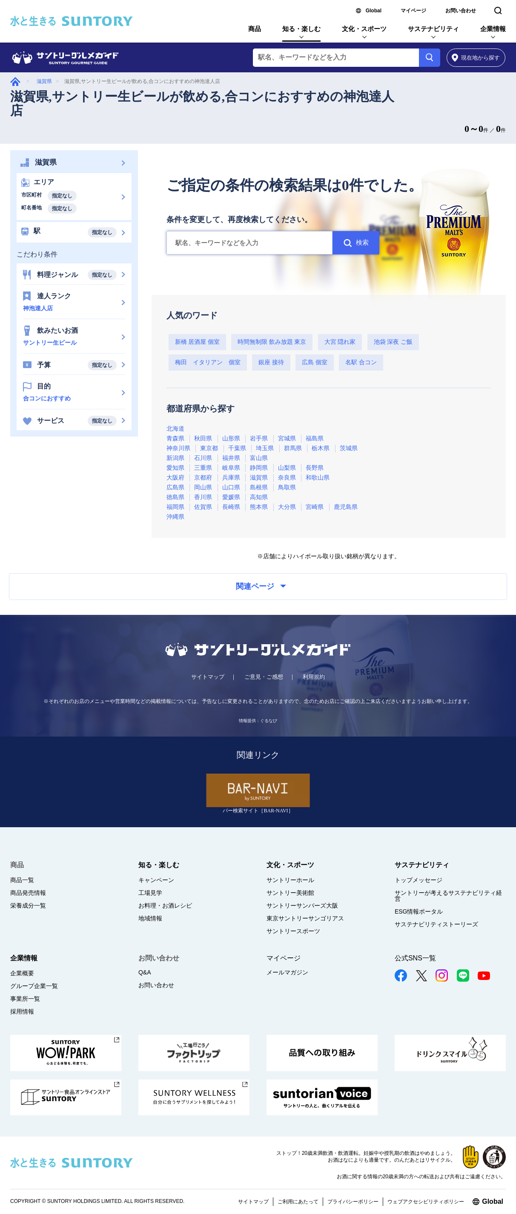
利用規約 (314, 677)
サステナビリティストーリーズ (436, 924)
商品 (254, 28)
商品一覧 (22, 880)
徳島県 (175, 497)
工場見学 (150, 892)
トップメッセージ (418, 880)
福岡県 (175, 507)
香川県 (203, 497)
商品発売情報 (28, 892)
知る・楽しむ (301, 28)
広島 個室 (314, 362)
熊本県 (259, 507)
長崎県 (231, 507)
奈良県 (287, 477)
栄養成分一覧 (28, 905)
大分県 (287, 507)
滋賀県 (44, 81)
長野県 (315, 468)
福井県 (231, 458)
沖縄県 (175, 517)
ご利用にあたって (298, 1202)
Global (373, 11)
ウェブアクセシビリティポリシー (425, 1202)
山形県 (231, 438)
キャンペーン (156, 880)
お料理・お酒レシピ (165, 905)
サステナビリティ (433, 28)
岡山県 (203, 487)
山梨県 (287, 468)
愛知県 (175, 468)
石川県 (203, 458)
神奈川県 (178, 448)
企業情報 (493, 28)
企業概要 (22, 973)
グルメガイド (15, 81)
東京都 (209, 448)
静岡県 (259, 468)
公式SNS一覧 (415, 958)
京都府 (203, 477)
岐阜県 (231, 468)
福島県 (315, 438)
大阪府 (175, 477)
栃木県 (321, 448)
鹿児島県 (346, 507)
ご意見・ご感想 (263, 677)
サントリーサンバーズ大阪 (302, 905)
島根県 (259, 487)
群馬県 (293, 448)
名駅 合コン (361, 362)
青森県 (175, 438)
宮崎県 (315, 507)
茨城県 (349, 448)
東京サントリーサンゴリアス (305, 918)
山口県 (231, 487)
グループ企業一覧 (34, 986)
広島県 (175, 487)
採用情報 (22, 1011)
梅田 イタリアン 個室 (208, 362)
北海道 (175, 429)
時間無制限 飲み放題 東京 (272, 342)
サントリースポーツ (293, 931)
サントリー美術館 (290, 892)
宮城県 (287, 438)
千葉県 (237, 448)
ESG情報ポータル (419, 911)
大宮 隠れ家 (340, 342)
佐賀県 (203, 507)
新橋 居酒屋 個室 (197, 342)
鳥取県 (287, 487)
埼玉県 (265, 448)
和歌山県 (318, 477)
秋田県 (203, 438)
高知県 (259, 497)
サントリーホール (290, 880)
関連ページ (261, 586)
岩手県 (259, 438)
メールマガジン (287, 972)
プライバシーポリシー (352, 1202)
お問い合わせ (460, 11)
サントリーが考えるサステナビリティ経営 (448, 895)
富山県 (259, 458)
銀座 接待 (271, 362)
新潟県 (175, 458)
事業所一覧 (25, 998)
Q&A (144, 972)
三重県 (203, 468)
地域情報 (150, 918)
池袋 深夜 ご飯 (393, 342)
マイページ (413, 11)
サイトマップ (207, 677)
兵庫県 (231, 477)
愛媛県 (231, 497)
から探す (476, 58)
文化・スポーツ (364, 28)
